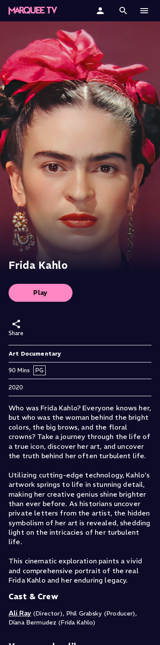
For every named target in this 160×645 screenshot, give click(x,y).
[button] (123, 10)
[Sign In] (101, 10)
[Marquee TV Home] (33, 10)
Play (40, 293)
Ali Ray (20, 613)
